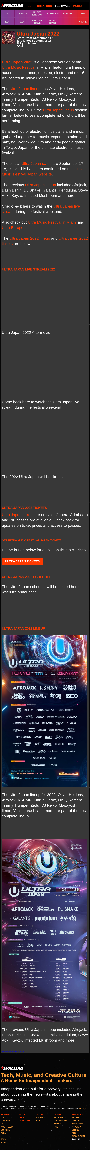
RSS (56, 1127)
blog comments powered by (13, 1051)
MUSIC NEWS (52, 21)
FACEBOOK (60, 1117)
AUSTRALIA (52, 13)
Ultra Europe (12, 227)
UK (2, 1123)
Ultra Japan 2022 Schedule (26, 577)
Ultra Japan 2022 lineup (29, 238)
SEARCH (76, 1139)
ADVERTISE (78, 1123)
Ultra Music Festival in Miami (52, 222)
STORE (83, 22)
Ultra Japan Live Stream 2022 (28, 269)
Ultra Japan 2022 (38, 34)
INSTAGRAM (60, 1120)
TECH (29, 5)
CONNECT (59, 1114)
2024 (7, 22)
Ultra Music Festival (18, 67)
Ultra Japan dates (36, 163)
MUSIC (77, 5)
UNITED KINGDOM (37, 13)
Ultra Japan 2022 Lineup (23, 628)
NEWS (21, 1114)
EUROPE (67, 13)
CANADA (22, 13)
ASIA (82, 13)
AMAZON (41, 1117)
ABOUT (75, 1117)
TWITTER (58, 1123)
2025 (22, 22)
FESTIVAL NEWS (37, 21)
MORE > (82, 1109)
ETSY (39, 1120)
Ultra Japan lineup (24, 89)
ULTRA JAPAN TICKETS (22, 561)
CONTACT (77, 1120)
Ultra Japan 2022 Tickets (24, 508)
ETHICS (75, 1130)
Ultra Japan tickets (17, 515)
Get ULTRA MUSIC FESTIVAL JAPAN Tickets (31, 540)
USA (7, 13)
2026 (3, 1142)
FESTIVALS (63, 5)
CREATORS (44, 5)
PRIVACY (76, 1127)
